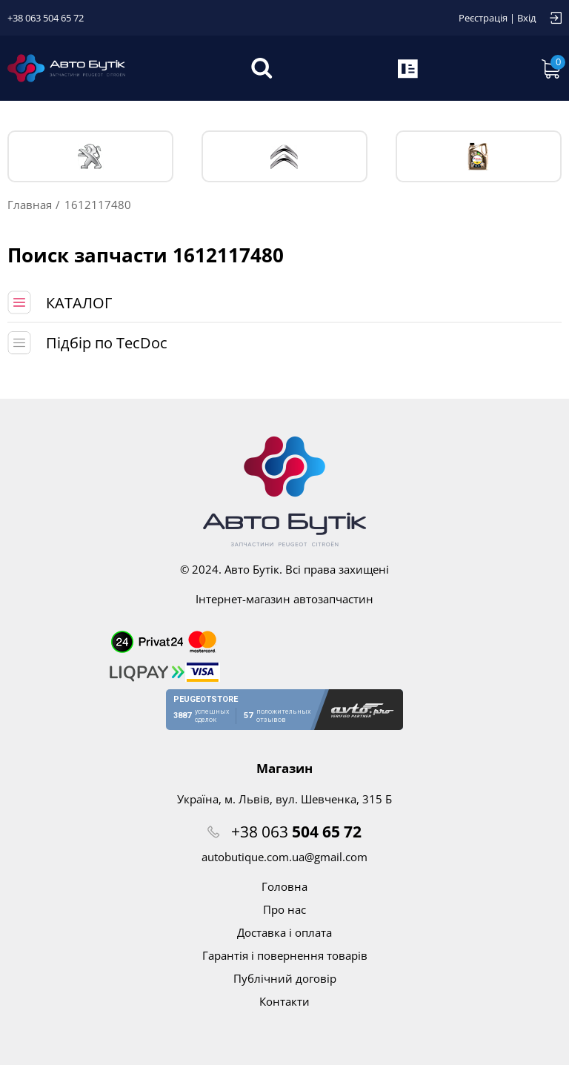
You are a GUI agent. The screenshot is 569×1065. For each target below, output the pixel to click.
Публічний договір (284, 978)
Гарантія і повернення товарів (284, 955)
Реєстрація (483, 17)
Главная (29, 204)
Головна (284, 886)
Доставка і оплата (284, 932)
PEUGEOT (91, 157)
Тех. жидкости (478, 156)
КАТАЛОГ (79, 303)
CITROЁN (284, 157)
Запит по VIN (409, 68)
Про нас (284, 909)
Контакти (284, 1001)
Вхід (526, 17)
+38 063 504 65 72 (45, 17)
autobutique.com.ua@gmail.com (284, 856)
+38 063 (296, 831)
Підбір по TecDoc (106, 343)
